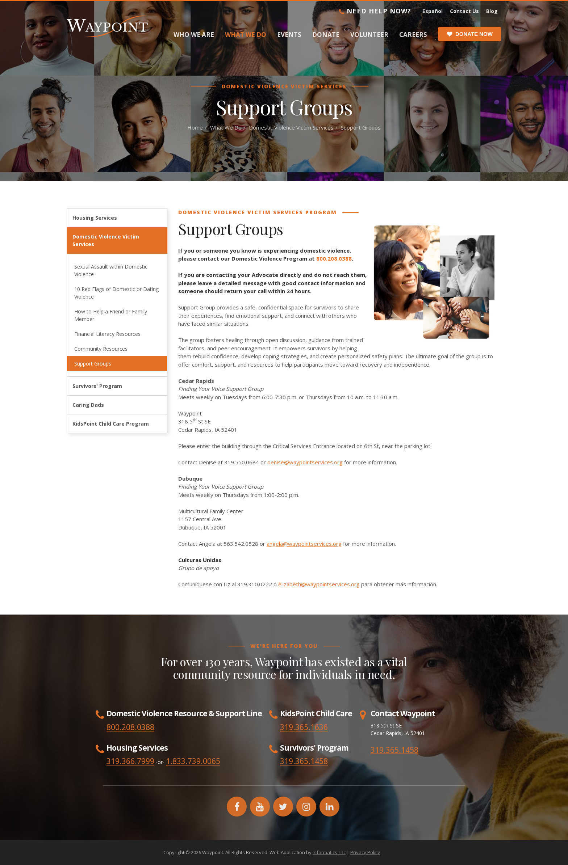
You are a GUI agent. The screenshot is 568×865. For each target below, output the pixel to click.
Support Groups (92, 363)
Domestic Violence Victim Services (291, 127)
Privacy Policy (365, 852)
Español (432, 11)
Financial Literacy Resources (107, 333)
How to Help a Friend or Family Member (110, 315)
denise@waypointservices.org (305, 462)
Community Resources (101, 348)
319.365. (295, 761)
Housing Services (94, 217)
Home (195, 127)
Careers (413, 34)
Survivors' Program (97, 386)
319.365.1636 (304, 727)
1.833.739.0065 (193, 761)
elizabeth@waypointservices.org (319, 584)
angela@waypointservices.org (304, 543)
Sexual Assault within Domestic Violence (110, 270)
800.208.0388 (334, 258)
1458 (319, 761)
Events (289, 34)
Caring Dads (88, 404)
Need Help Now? (375, 11)
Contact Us (464, 11)
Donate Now (470, 34)
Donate (325, 34)
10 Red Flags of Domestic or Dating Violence (116, 293)
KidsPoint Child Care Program (110, 423)
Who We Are (194, 34)
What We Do (245, 34)
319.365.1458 (394, 750)
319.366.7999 (130, 761)
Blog (492, 11)
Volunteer (369, 34)
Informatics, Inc (329, 852)
